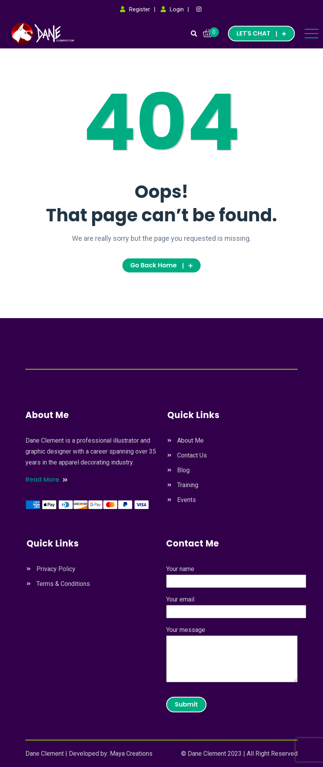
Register (139, 9)
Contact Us (192, 455)
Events (186, 500)
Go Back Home (161, 265)
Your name (236, 575)
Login (177, 9)
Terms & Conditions (63, 583)
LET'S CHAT (261, 33)
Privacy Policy (55, 569)
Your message (232, 655)
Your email (236, 605)
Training (187, 485)
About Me (190, 440)
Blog (183, 470)
